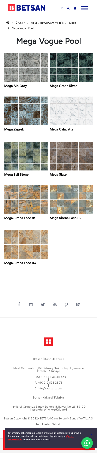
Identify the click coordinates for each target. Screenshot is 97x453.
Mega (72, 23)
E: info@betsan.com (48, 388)
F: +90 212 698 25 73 (48, 382)
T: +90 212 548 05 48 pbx (48, 377)
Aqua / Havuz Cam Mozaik (47, 23)
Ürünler (20, 23)
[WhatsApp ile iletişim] (87, 443)
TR (61, 8)
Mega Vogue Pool (23, 28)
